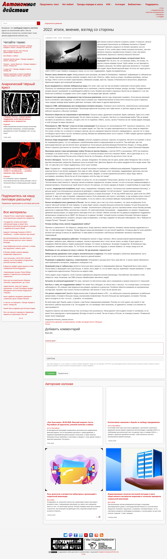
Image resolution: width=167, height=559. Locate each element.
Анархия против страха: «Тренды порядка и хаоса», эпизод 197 (18, 60)
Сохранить (50, 373)
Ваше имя (48, 333)
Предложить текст (49, 4)
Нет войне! (68, 4)
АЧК (109, 4)
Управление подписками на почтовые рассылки (20, 203)
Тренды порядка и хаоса (90, 4)
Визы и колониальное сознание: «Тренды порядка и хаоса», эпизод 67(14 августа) (17, 46)
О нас (83, 554)
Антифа (78, 322)
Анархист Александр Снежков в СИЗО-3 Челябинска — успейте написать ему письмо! (17, 171)
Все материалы (14, 212)
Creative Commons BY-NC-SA (108, 552)
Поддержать (151, 4)
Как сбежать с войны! (10, 56)
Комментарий (50, 341)
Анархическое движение (53, 23)
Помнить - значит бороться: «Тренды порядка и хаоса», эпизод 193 (19, 65)
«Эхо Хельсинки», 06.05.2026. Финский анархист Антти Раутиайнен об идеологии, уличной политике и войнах (18, 260)
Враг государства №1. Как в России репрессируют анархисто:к (15, 51)
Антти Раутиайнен (53, 428)
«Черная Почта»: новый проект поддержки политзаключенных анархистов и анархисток (17, 119)
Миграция (98, 322)
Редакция (6, 124)
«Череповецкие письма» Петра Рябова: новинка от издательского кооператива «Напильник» (17, 274)
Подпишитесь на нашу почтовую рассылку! (18, 197)
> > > (21, 318)
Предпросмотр (63, 373)
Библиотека (135, 4)
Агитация (120, 4)
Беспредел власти (88, 322)
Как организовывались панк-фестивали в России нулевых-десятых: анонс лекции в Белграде (17, 240)
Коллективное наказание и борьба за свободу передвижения (134, 422)
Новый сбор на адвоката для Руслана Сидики (19, 308)
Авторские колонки (59, 384)
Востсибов (50, 500)
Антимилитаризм (69, 322)
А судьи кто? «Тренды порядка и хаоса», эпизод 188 (17, 70)
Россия (47, 324)
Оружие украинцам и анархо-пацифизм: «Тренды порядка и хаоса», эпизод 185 (17, 74)
